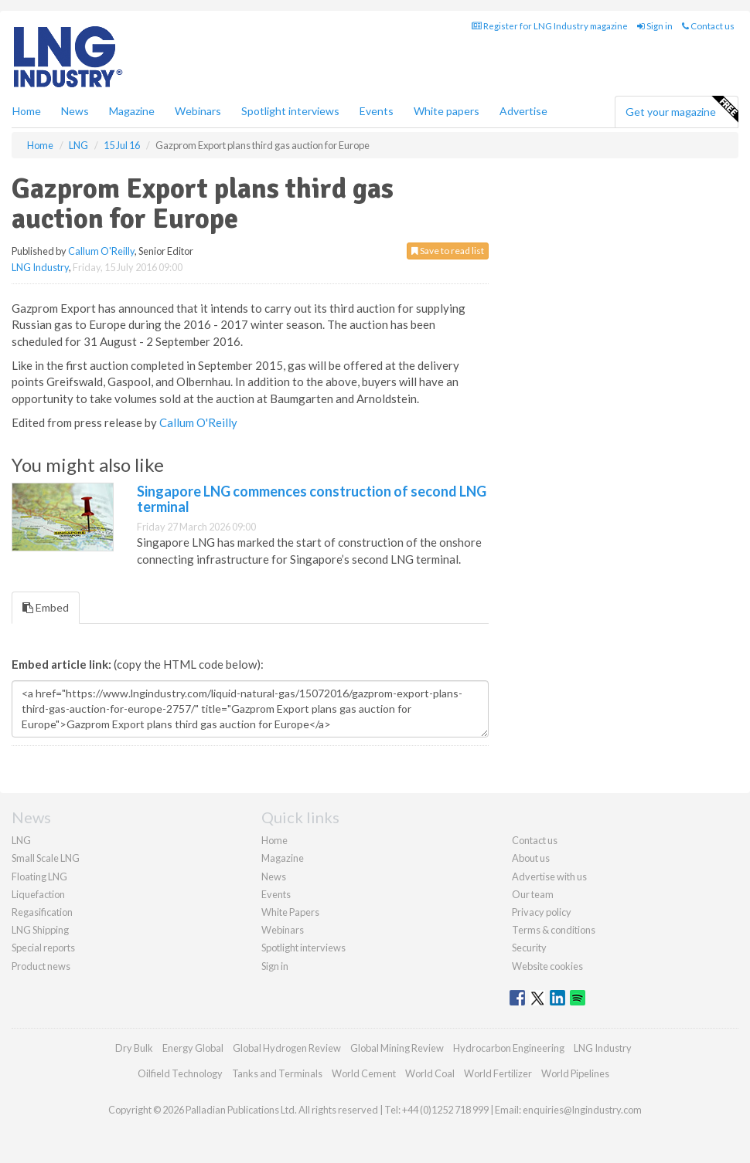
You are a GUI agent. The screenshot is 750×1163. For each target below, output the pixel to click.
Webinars (198, 110)
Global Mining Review (397, 1048)
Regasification (42, 912)
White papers (446, 110)
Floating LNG (39, 876)
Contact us (708, 26)
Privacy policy (541, 912)
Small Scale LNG (46, 858)
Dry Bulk (134, 1048)
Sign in (655, 26)
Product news (41, 966)
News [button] (75, 110)
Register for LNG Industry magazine (550, 26)
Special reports (43, 947)
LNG (21, 840)
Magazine (132, 110)
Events (377, 110)
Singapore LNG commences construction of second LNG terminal (311, 499)
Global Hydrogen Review (287, 1048)
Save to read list (447, 250)
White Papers (290, 912)
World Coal (430, 1073)
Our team (533, 894)
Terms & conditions (553, 930)
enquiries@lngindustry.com (582, 1110)
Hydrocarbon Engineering (508, 1048)
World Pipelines (575, 1073)
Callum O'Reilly (101, 251)
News (273, 876)
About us (531, 858)
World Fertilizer (498, 1073)
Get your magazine (682, 110)
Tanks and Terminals (277, 1073)
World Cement (364, 1073)
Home (26, 110)
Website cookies (547, 966)
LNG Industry (40, 267)
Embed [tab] (45, 607)
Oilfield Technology (180, 1073)
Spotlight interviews (290, 110)
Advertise (523, 110)
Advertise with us (549, 876)
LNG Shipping (40, 930)
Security (529, 947)
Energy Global (192, 1048)
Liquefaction (38, 894)
